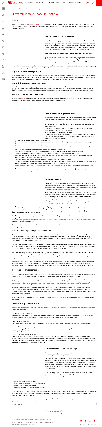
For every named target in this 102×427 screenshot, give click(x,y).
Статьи (49, 420)
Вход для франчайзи (46, 422)
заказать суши (90, 57)
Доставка (65, 2)
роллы (23, 98)
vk (81, 420)
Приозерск (31, 2)
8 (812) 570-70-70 (39, 2)
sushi (75, 47)
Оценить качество (17, 422)
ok (90, 420)
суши (31, 24)
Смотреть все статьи (54, 412)
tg (85, 420)
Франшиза (72, 2)
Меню (52, 2)
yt (94, 420)
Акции (48, 2)
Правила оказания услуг (31, 422)
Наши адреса (58, 2)
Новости (42, 420)
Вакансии (78, 2)
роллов (37, 24)
